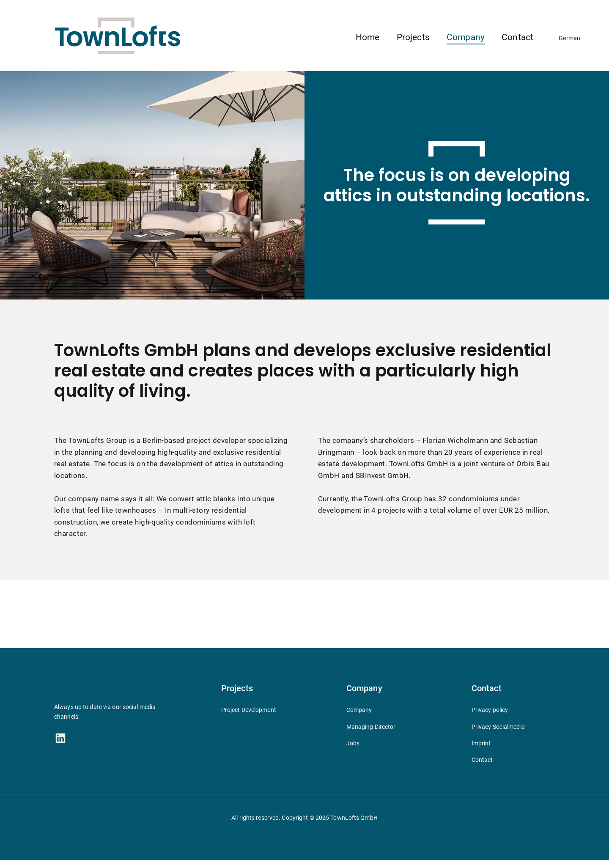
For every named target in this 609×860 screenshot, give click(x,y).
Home (368, 37)
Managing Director (371, 726)
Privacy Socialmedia (498, 726)
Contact (517, 37)
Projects (413, 37)
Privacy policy (490, 709)
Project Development (248, 709)
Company (466, 37)
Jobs (352, 743)
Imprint (481, 743)
